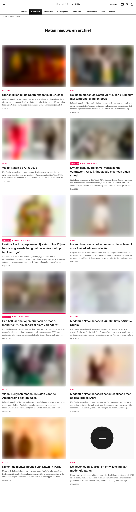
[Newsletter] (122, 4)
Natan (18, 16)
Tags (12, 16)
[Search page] (127, 4)
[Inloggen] (113, 4)
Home (5, 16)
